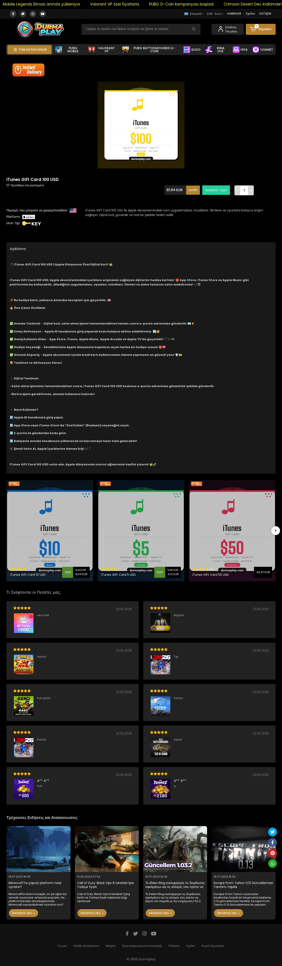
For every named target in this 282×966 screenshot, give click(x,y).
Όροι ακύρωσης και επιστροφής (142, 946)
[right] (276, 530)
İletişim (111, 946)
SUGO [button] (192, 49)
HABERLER (234, 13)
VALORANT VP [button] (101, 49)
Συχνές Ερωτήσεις (212, 946)
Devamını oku (23, 913)
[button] (261, 29)
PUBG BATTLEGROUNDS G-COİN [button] (148, 49)
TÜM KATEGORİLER (30, 49)
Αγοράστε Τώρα (216, 190)
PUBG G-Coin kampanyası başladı (188, 4)
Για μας (62, 946)
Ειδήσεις (174, 946)
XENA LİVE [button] (215, 49)
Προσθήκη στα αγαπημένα (25, 185)
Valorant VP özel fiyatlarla (121, 4)
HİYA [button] (240, 49)
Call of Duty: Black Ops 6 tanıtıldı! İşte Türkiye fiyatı (105, 885)
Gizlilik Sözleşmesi (86, 946)
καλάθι (193, 190)
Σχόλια (250, 13)
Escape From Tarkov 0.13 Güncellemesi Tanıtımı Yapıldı (243, 885)
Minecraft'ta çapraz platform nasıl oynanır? (35, 885)
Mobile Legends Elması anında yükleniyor (48, 4)
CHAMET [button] (262, 49)
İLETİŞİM (265, 13)
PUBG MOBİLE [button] (66, 49)
